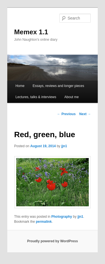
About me (71, 97)
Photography (61, 217)
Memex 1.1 (31, 32)
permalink (44, 222)
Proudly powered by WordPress (52, 241)
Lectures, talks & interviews (35, 97)
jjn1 (64, 146)
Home (19, 86)
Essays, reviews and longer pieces (58, 86)
